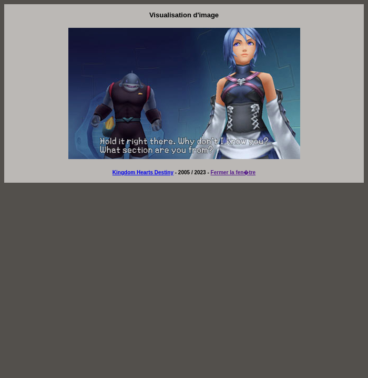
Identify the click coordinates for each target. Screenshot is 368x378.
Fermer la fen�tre (233, 172)
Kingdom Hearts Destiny (143, 172)
